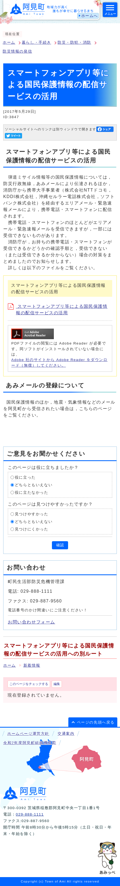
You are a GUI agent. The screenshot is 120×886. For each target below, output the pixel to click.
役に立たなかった (31, 492)
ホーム (9, 42)
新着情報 (31, 665)
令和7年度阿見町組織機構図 (29, 743)
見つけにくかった (31, 529)
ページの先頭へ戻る (96, 722)
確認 (60, 545)
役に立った (25, 477)
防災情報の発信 (17, 51)
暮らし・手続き (36, 42)
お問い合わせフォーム (31, 622)
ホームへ (89, 16)
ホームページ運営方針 (28, 734)
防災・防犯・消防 (74, 42)
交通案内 (66, 734)
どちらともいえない (33, 485)
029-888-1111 (30, 814)
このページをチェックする (28, 684)
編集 (57, 684)
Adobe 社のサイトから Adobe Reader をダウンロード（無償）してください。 (59, 362)
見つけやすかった (31, 514)
